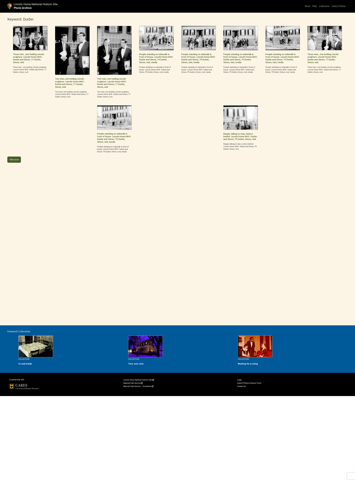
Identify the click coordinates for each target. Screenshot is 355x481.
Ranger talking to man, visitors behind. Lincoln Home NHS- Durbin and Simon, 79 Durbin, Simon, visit (240, 137)
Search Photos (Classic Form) (249, 383)
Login (239, 380)
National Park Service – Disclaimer (138, 386)
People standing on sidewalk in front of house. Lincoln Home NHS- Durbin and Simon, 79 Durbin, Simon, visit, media (156, 58)
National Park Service (133, 383)
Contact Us (241, 386)
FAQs (314, 6)
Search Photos (339, 6)
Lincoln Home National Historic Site (36, 4)
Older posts (14, 160)
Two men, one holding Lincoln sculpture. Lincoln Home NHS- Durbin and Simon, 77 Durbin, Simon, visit (69, 83)
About (307, 6)
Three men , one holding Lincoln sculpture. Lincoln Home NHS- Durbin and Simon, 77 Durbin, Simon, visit (28, 58)
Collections (324, 6)
